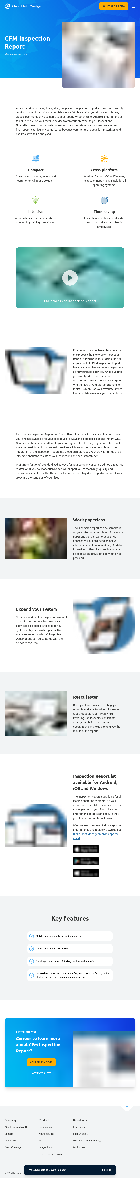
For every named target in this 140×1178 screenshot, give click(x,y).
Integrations (45, 1147)
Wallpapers (79, 1147)
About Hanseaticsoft (16, 1127)
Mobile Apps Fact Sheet (86, 1140)
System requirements (50, 1154)
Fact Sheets (79, 1133)
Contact (9, 1133)
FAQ (41, 1140)
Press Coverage (13, 1147)
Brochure (78, 1127)
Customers (10, 1140)
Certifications (46, 1127)
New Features (46, 1133)
